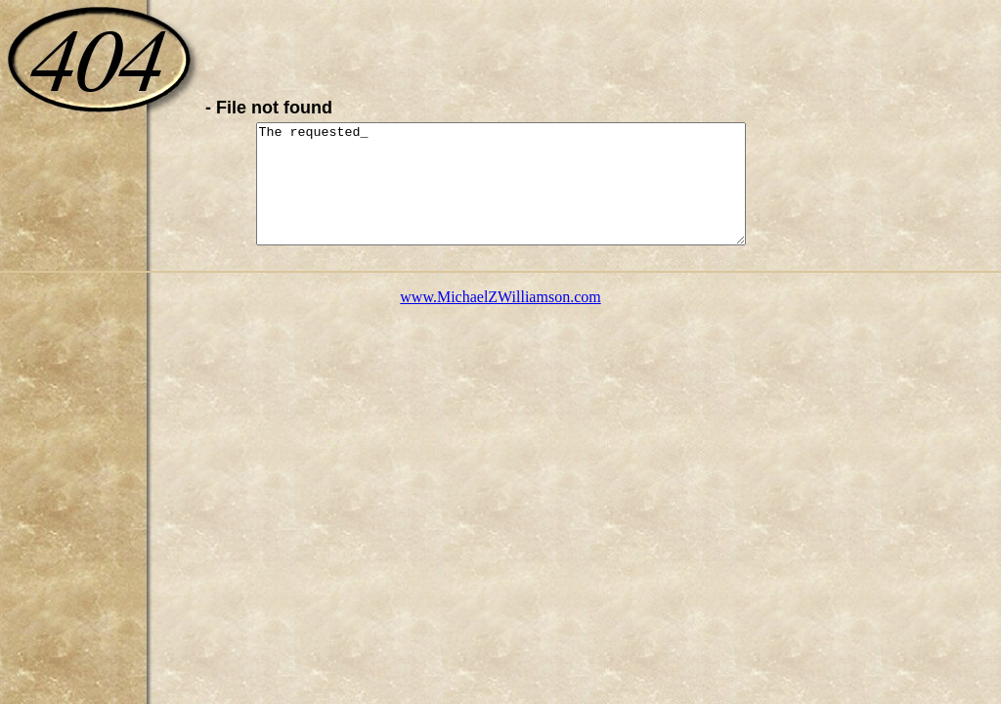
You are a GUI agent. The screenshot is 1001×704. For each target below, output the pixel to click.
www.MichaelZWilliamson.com (500, 320)
